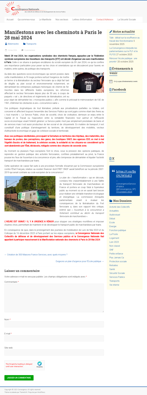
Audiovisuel (114, 214)
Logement (114, 238)
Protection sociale (118, 261)
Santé (112, 269)
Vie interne (114, 285)
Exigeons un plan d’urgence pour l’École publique (80, 261)
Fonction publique (117, 230)
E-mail (8, 333)
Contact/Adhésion (104, 19)
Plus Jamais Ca (116, 257)
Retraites (113, 265)
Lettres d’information (82, 19)
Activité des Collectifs (119, 207)
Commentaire (11, 282)
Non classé (114, 246)
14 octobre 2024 (124, 192)
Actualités (114, 211)
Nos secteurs (62, 19)
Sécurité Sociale (117, 273)
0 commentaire (28, 50)
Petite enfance (116, 253)
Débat (112, 218)
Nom (7, 319)
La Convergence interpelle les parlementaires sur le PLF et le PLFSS (123, 51)
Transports (31, 44)
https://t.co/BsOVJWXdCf (126, 173)
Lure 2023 (114, 242)
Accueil (10, 19)
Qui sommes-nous (26, 19)
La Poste (113, 234)
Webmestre (13, 44)
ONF (111, 250)
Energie (112, 226)
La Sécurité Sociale (127, 19)
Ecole (112, 222)
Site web (8, 347)
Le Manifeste (45, 19)
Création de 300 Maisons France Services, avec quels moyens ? (35, 254)
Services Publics (117, 277)
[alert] (124, 81)
